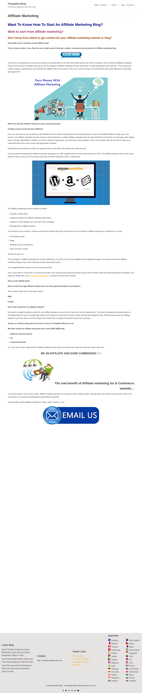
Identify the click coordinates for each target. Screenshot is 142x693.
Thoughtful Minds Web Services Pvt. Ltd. (80, 686)
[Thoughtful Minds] (22, 5)
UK (130, 660)
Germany (115, 669)
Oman (131, 644)
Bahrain (114, 644)
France (132, 666)
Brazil (131, 675)
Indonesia (115, 678)
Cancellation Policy (80, 662)
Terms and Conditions (81, 659)
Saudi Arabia (134, 650)
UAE (131, 656)
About (96, 5)
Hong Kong (115, 650)
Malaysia (114, 663)
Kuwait (114, 660)
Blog (123, 5)
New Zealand (134, 640)
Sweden (114, 681)
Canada (114, 647)
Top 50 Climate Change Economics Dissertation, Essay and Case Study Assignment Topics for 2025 (16, 652)
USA (131, 663)
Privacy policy (78, 656)
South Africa (134, 669)
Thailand (132, 681)
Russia (132, 678)
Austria (114, 675)
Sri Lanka (115, 672)
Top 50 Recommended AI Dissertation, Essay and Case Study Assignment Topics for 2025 (17, 668)
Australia (114, 640)
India (113, 666)
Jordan (114, 656)
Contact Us (130, 5)
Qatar (131, 647)
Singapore (133, 653)
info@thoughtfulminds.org (40, 276)
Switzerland (133, 672)
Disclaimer (77, 665)
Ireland (114, 653)
